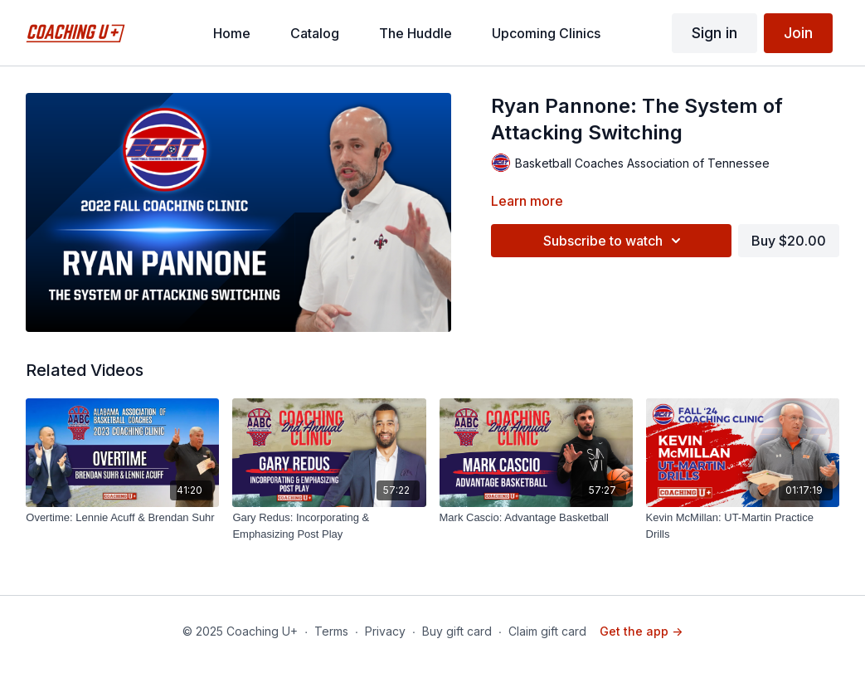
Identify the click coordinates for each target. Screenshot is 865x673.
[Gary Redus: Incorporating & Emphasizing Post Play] (328, 526)
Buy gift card (457, 631)
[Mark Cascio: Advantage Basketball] (536, 518)
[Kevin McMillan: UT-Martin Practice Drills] (742, 526)
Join (798, 32)
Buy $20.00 (788, 240)
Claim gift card (547, 631)
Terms (331, 631)
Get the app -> (641, 631)
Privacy (385, 631)
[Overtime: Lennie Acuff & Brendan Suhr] (122, 518)
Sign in (714, 32)
